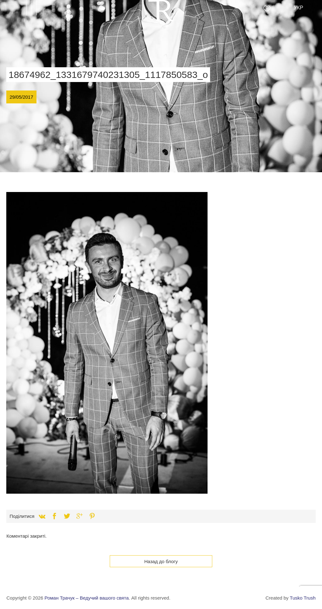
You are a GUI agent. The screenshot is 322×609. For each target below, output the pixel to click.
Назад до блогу (161, 561)
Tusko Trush (303, 598)
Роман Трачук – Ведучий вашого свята (87, 598)
